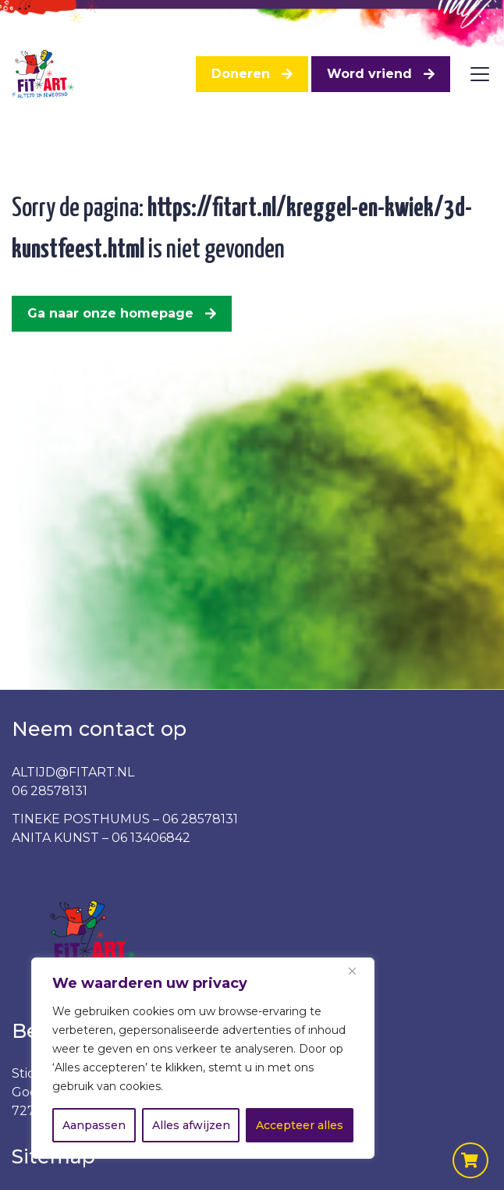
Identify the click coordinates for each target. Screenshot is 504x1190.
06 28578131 (49, 790)
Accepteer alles (299, 1125)
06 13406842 (151, 837)
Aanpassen (94, 1125)
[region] (202, 1058)
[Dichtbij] (358, 970)
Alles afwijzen (191, 1125)
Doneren (240, 73)
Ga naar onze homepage (110, 313)
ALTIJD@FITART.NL (73, 772)
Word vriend (369, 73)
